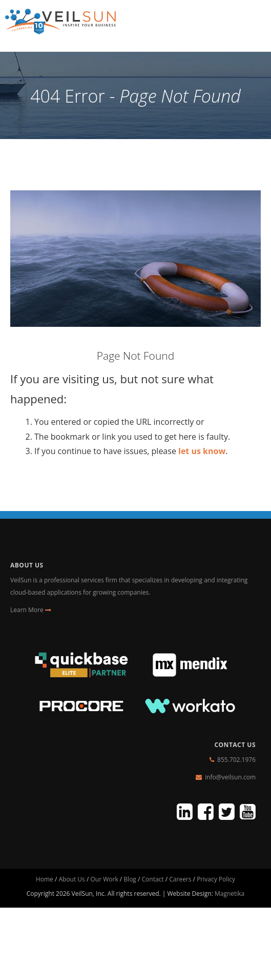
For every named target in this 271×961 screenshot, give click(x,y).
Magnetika (229, 893)
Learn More (30, 609)
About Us (71, 879)
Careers (180, 879)
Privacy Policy (216, 879)
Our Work (104, 879)
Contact (153, 879)
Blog (129, 879)
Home (44, 879)
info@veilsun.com (230, 777)
